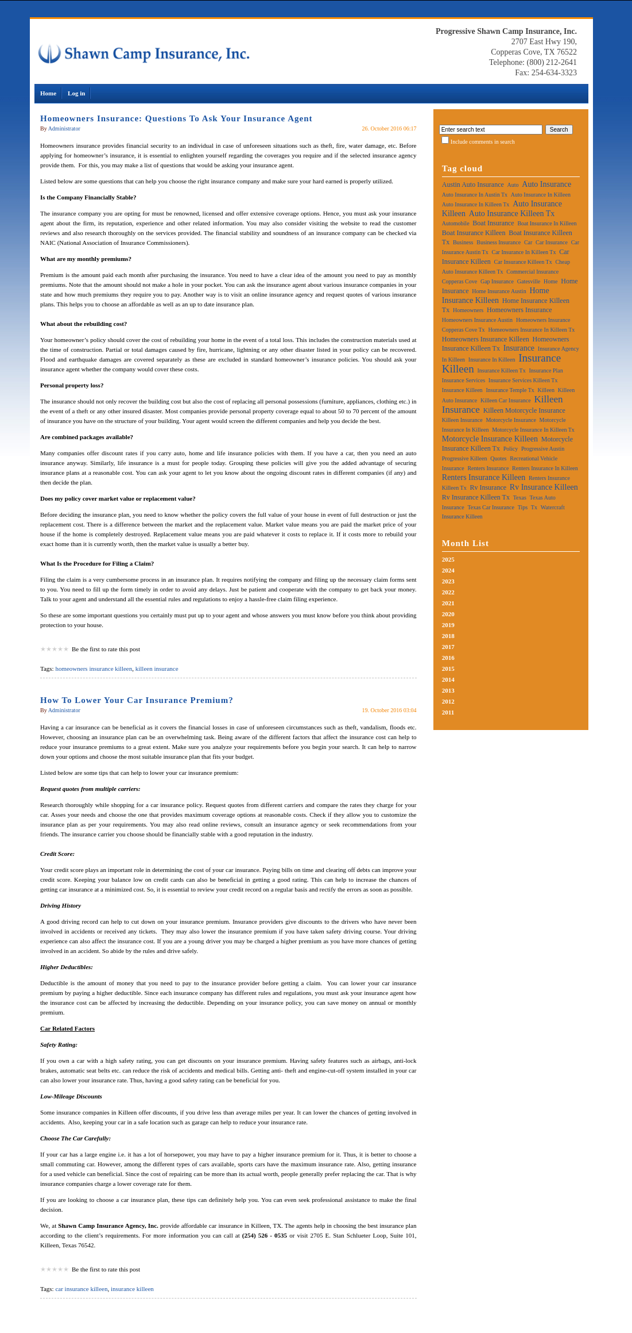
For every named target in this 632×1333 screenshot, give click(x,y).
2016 (448, 657)
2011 (448, 712)
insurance (518, 348)
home (550, 281)
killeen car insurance (505, 400)
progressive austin (542, 448)
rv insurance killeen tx (476, 497)
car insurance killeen (81, 1288)
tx (534, 507)
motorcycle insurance (511, 420)
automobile (456, 223)
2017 (448, 646)
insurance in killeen (491, 359)
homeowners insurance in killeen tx (531, 329)
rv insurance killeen (544, 487)
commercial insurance (532, 271)
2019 (448, 624)
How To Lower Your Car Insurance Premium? (137, 700)
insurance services (463, 380)
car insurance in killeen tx (523, 252)
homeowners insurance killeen (93, 668)
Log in (76, 93)
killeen (546, 390)
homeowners (468, 310)
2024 (448, 570)
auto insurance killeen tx (512, 213)
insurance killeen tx (502, 370)
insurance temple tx (510, 390)
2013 (448, 690)
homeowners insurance (519, 310)
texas (519, 497)
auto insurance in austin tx (474, 194)
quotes (498, 458)
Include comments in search (483, 142)
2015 (448, 668)
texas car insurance (490, 507)
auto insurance (546, 184)
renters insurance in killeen (545, 468)
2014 (448, 679)
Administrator (64, 128)
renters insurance (488, 468)
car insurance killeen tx (523, 262)
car (528, 242)
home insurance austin (499, 291)
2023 (448, 581)
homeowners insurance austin (477, 320)
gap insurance (497, 281)
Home (48, 93)
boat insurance (493, 223)
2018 (448, 635)
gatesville (529, 281)
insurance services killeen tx (523, 380)
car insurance (552, 242)
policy (510, 448)
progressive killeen (464, 458)
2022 (448, 592)
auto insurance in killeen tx (476, 204)
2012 (448, 701)
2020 (448, 613)
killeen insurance (157, 668)
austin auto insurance (473, 184)
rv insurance (488, 487)
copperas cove (459, 281)
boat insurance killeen (474, 233)
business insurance (498, 242)
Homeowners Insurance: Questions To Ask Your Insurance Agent (176, 118)
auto (513, 185)
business (463, 242)
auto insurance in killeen (541, 194)
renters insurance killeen (483, 477)
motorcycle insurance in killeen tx (533, 430)
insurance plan (546, 370)
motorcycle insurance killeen (490, 439)
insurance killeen (132, 1288)
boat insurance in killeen (546, 223)
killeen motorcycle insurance (524, 410)
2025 (448, 559)
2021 (448, 603)
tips (523, 507)
